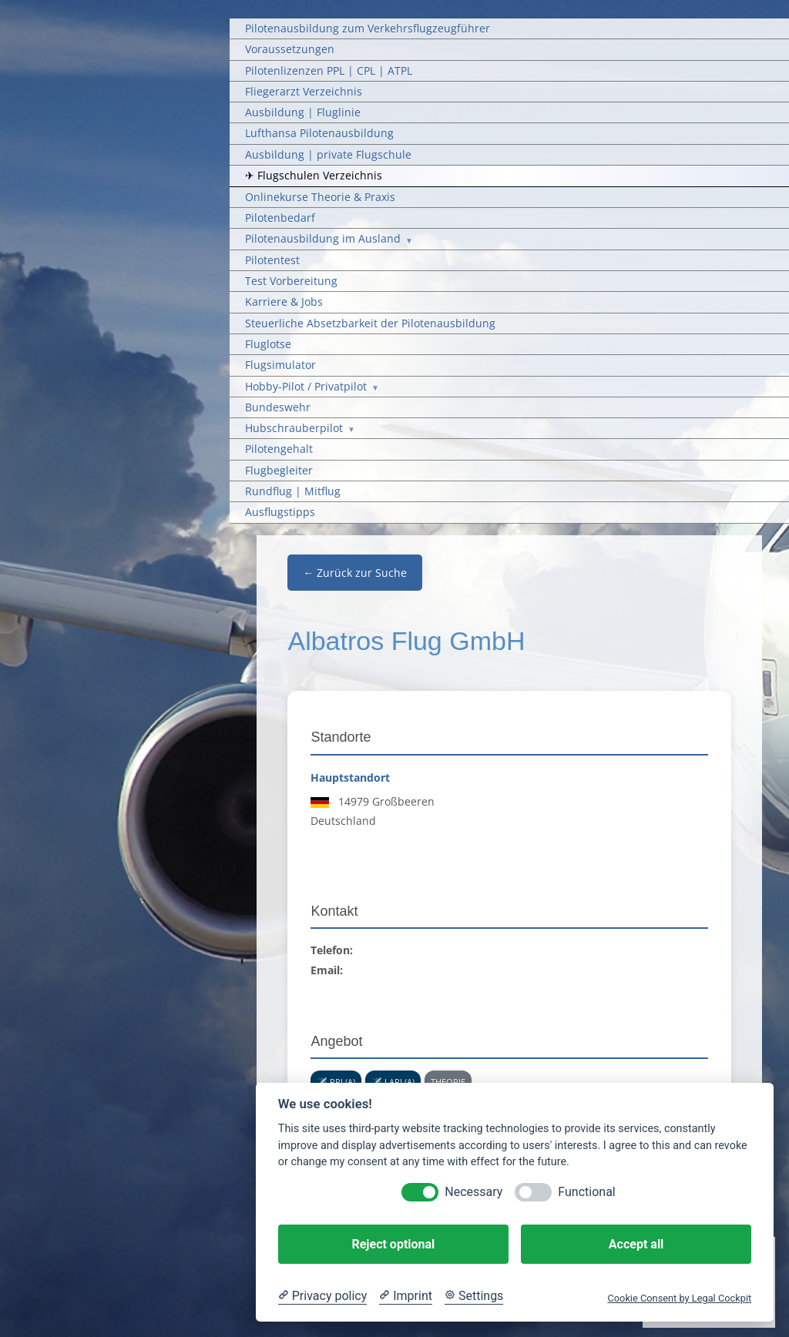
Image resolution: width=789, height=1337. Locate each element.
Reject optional (393, 1244)
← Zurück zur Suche (355, 572)
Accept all (636, 1244)
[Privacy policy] (322, 1296)
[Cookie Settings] (474, 1296)
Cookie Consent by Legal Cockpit (679, 1298)
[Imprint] (405, 1296)
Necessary (473, 1192)
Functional (586, 1192)
